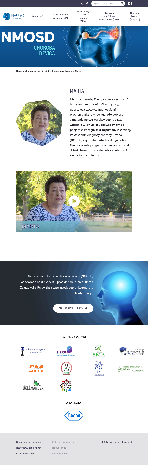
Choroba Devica (25, 453)
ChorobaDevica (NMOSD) (135, 16)
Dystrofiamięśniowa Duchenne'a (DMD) (109, 16)
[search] (108, 3)
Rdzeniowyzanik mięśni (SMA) (83, 16)
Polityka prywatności (63, 442)
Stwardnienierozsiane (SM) (60, 16)
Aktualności (38, 16)
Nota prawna (59, 448)
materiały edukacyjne (73, 308)
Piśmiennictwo (60, 453)
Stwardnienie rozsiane (28, 442)
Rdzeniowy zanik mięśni (29, 448)
